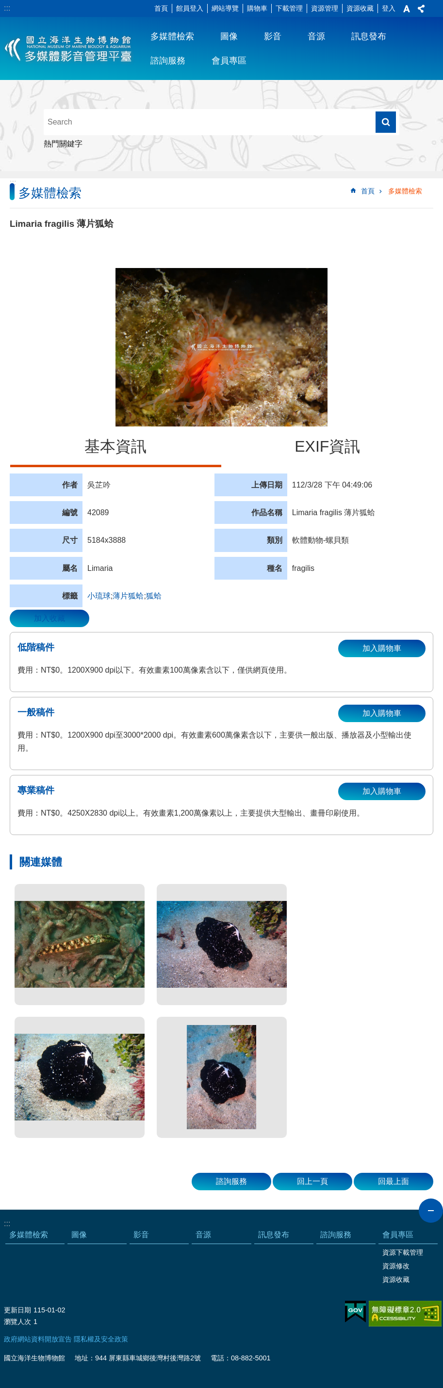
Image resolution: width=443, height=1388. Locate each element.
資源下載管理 (402, 1252)
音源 (316, 36)
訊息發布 (368, 36)
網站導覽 (225, 8)
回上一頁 (312, 1181)
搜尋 (386, 122)
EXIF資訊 (327, 446)
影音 (272, 36)
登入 (388, 8)
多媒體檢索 (172, 36)
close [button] (431, 1211)
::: (7, 8)
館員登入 (189, 8)
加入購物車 (381, 648)
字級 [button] (406, 8)
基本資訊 (115, 446)
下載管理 (289, 8)
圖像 (229, 36)
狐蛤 (154, 596)
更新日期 (17, 1310)
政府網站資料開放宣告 (38, 1339)
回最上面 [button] (393, 1181)
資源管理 (324, 8)
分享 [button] (421, 8)
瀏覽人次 (17, 1321)
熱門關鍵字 (63, 144)
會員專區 (229, 60)
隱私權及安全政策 (101, 1339)
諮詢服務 (167, 60)
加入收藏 (49, 618)
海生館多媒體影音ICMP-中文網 (68, 48)
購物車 (257, 8)
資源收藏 (360, 8)
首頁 (161, 8)
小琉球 (99, 596)
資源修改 (396, 1266)
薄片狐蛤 (128, 596)
